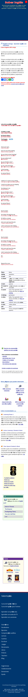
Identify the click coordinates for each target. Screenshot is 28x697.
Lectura (3, 636)
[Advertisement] (14, 25)
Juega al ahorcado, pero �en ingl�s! (7, 402)
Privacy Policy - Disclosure (14, 692)
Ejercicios (4, 630)
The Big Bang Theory (10, 511)
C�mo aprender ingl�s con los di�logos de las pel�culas (20, 391)
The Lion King (9, 572)
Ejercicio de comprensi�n (10, 349)
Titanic (9, 581)
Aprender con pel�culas (9, 612)
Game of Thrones (9, 506)
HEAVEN (4, 356)
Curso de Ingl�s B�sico (9, 604)
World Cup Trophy (8, 481)
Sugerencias (5, 666)
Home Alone (17, 581)
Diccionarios (5, 647)
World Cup (7, 480)
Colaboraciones (6, 669)
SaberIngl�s (6, 596)
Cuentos (4, 639)
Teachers (4, 656)
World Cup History (9, 483)
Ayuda (3, 674)
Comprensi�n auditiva (8, 633)
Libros (3, 650)
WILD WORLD (5, 362)
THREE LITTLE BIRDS (8, 360)
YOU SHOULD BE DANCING (9, 364)
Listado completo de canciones (10, 368)
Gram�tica (5, 625)
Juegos (3, 644)
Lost (6, 516)
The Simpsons (8, 509)
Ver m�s (20, 424)
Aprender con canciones (9, 617)
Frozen (17, 572)
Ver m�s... (6, 487)
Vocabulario (5, 627)
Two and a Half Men (10, 514)
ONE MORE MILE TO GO (8, 358)
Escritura (4, 641)
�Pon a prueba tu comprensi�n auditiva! (20, 403)
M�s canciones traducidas (7, 389)
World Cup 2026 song (9, 485)
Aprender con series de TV (9, 614)
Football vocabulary (9, 478)
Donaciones (5, 671)
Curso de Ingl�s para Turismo (10, 606)
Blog (2, 658)
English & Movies (14, 566)
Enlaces (3, 653)
